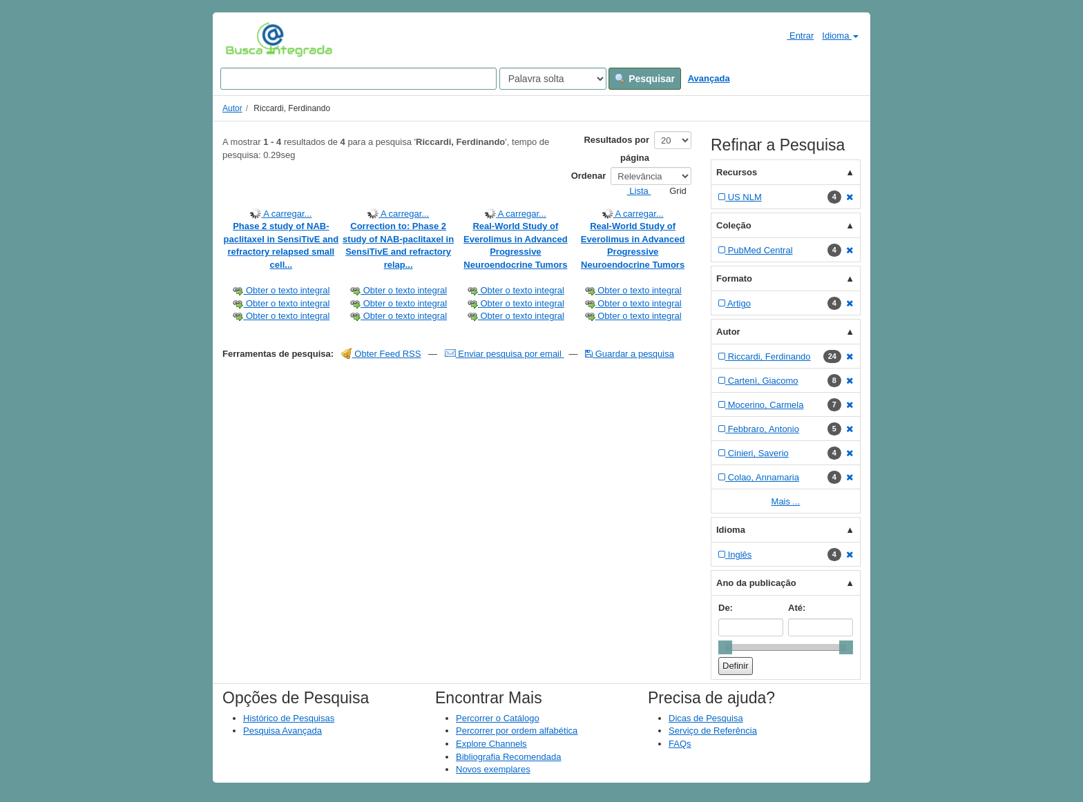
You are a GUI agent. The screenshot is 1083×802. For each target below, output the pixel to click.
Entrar (795, 35)
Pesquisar (645, 78)
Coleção (733, 225)
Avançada (709, 78)
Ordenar (588, 175)
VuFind (247, 39)
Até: (796, 608)
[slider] (725, 647)
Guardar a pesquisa (629, 354)
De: (725, 608)
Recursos (736, 172)
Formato (734, 278)
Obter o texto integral (280, 290)
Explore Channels (491, 744)
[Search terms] (358, 79)
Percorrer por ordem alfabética (516, 730)
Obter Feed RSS (381, 354)
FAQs (680, 744)
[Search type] (552, 79)
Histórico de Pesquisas (288, 718)
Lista (633, 191)
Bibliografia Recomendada (508, 757)
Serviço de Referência (713, 730)
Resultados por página (616, 149)
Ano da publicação (756, 583)
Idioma (840, 35)
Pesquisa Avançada (282, 730)
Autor (232, 108)
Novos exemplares (493, 769)
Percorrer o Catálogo (497, 718)
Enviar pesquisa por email (504, 354)
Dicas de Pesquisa (706, 718)
